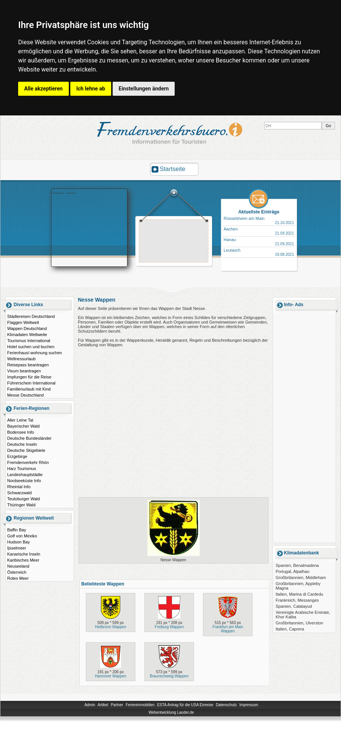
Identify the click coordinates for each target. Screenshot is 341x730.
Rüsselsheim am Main (244, 218)
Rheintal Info (19, 486)
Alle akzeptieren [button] (43, 89)
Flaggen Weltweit (23, 322)
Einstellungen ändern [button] (144, 89)
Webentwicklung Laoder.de (171, 712)
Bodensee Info (20, 432)
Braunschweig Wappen (169, 676)
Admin (89, 705)
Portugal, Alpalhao (292, 571)
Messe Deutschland (25, 395)
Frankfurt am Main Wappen (227, 629)
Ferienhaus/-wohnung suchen (34, 352)
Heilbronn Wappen (110, 627)
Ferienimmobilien (140, 705)
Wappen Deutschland (27, 328)
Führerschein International (31, 383)
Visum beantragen (24, 371)
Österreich (16, 572)
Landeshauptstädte (25, 474)
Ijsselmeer (16, 548)
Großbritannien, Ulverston (299, 623)
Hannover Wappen (110, 676)
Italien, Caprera (290, 629)
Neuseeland (18, 566)
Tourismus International (28, 340)
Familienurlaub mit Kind (29, 389)
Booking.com (63, 191)
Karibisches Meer (23, 560)
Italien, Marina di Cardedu (299, 594)
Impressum (248, 705)
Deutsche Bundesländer (29, 438)
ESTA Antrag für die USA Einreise (185, 705)
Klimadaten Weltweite (27, 334)
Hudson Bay (18, 542)
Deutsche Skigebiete (26, 450)
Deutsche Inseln (22, 444)
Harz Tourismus (21, 468)
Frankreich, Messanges (297, 600)
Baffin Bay (16, 530)
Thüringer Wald (21, 505)
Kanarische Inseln (23, 554)
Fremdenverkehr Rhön (28, 462)
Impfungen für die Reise (29, 377)
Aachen (231, 229)
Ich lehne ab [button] (90, 89)
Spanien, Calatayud (294, 606)
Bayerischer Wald (23, 426)
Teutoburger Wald (23, 499)
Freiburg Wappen (169, 627)
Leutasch (232, 250)
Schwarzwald (19, 492)
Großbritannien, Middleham (301, 577)
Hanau (230, 239)
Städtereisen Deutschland (31, 316)
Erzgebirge (17, 456)
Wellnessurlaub (21, 358)
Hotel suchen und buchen (30, 346)
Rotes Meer (18, 578)
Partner (117, 705)
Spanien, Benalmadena (297, 565)
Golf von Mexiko (22, 536)
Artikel (103, 705)
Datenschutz (226, 705)
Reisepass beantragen (28, 365)
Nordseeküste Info (24, 480)
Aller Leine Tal (20, 420)
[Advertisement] (174, 242)
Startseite (173, 169)
